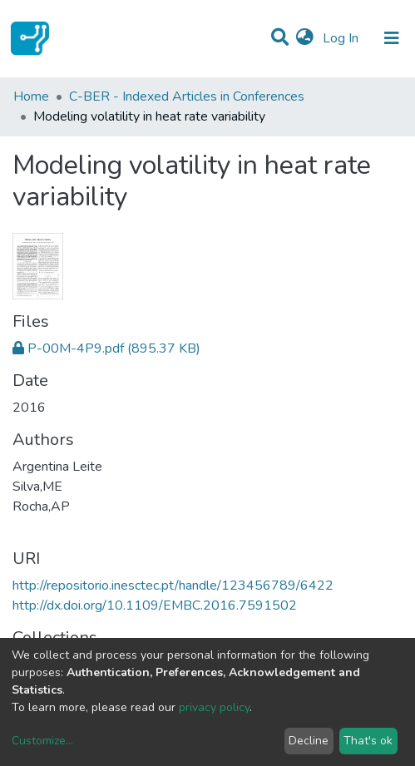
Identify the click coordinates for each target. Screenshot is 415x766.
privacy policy (214, 707)
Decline (309, 741)
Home (31, 96)
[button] (304, 38)
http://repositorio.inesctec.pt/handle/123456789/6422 (172, 585)
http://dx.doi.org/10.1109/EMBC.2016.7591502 (154, 605)
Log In (342, 38)
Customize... (42, 741)
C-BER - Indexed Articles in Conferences (186, 96)
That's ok (368, 741)
